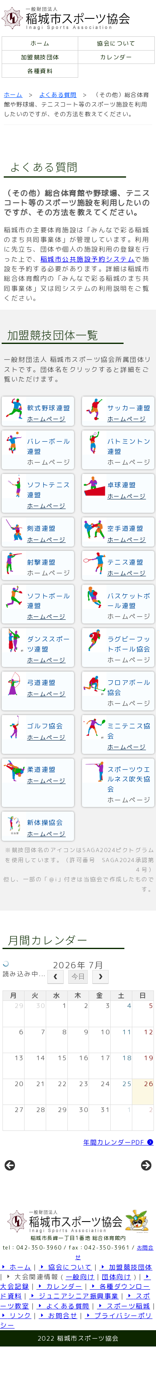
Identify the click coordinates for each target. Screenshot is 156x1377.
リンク (16, 1346)
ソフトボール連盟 (49, 600)
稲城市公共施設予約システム (87, 259)
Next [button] (145, 1181)
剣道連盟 (41, 528)
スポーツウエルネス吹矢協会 (129, 779)
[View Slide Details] (38, 1183)
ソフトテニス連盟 (49, 489)
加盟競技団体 (40, 57)
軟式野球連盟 (49, 407)
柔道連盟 (41, 769)
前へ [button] (10, 1181)
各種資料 (40, 71)
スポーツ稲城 (123, 1336)
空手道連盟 (125, 528)
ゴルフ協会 (45, 725)
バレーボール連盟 (49, 446)
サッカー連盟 (129, 407)
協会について (116, 43)
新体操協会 (45, 822)
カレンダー (116, 57)
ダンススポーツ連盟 (49, 643)
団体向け (116, 1307)
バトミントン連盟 (129, 446)
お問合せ (58, 1346)
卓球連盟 (121, 484)
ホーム (40, 43)
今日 (78, 976)
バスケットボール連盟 (129, 600)
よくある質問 (58, 95)
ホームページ (46, 419)
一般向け (80, 1307)
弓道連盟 (41, 682)
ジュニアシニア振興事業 (74, 1326)
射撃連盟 (41, 562)
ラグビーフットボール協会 (129, 643)
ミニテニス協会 (129, 730)
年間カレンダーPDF (118, 1142)
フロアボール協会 (129, 687)
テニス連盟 (125, 562)
